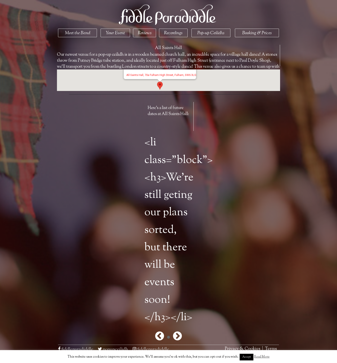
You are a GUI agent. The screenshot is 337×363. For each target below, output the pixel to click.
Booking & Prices (257, 33)
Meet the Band (77, 33)
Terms (271, 349)
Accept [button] (246, 357)
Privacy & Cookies (242, 349)
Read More (262, 357)
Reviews (145, 33)
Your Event (115, 33)
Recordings (173, 33)
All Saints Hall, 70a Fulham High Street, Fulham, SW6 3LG (161, 75)
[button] (160, 86)
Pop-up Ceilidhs (210, 33)
